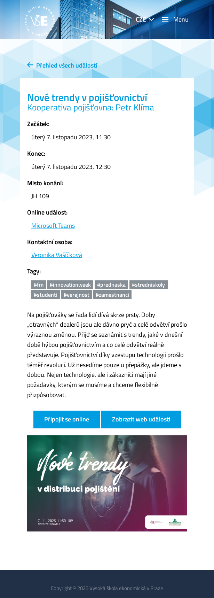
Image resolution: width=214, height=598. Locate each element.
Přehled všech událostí (62, 65)
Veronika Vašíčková (56, 254)
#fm (38, 284)
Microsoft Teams (53, 225)
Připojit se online (66, 419)
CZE (141, 19)
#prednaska (111, 284)
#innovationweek (70, 284)
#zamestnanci (112, 294)
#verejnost (76, 294)
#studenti (45, 294)
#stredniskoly (148, 284)
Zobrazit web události (141, 419)
